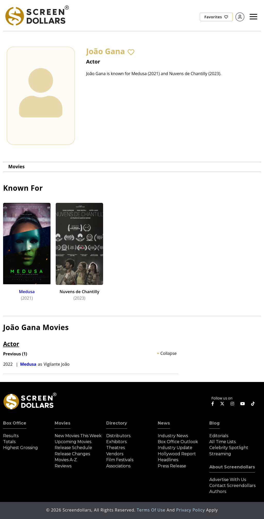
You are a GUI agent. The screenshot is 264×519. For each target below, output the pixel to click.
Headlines (168, 459)
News (164, 423)
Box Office (14, 423)
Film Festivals (119, 459)
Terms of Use (152, 510)
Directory (116, 423)
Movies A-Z (66, 459)
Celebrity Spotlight (228, 447)
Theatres (115, 447)
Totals (9, 441)
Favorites (216, 16)
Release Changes (72, 453)
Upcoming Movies (73, 441)
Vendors (114, 453)
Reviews (63, 466)
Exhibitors (116, 441)
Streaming (220, 453)
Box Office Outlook (178, 441)
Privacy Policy (191, 510)
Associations (118, 466)
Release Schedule (73, 447)
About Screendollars (232, 467)
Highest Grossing (20, 447)
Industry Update (175, 447)
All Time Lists (222, 441)
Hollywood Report (177, 453)
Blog (214, 423)
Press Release (172, 466)
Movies (16, 166)
